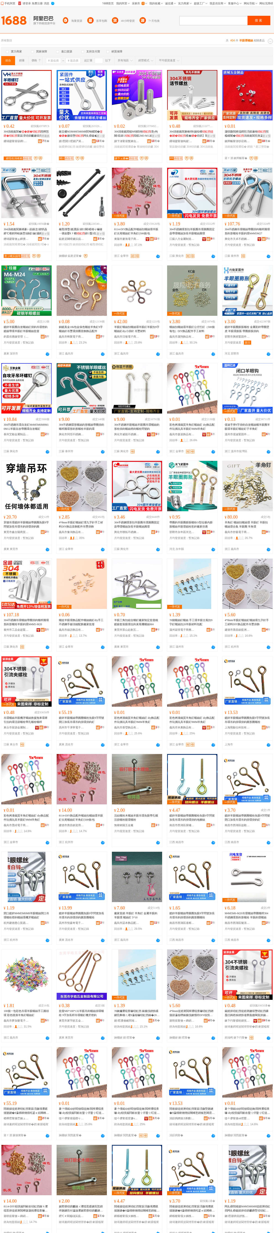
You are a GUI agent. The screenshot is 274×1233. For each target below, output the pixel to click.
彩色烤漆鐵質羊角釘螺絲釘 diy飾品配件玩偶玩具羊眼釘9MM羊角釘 (192, 426)
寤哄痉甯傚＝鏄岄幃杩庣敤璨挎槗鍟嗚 (16, 1216)
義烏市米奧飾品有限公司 (182, 727)
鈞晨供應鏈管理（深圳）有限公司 (16, 336)
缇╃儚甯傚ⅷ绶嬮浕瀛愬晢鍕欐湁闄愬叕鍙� (237, 1118)
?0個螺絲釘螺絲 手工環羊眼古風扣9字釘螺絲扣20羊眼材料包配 (190, 622)
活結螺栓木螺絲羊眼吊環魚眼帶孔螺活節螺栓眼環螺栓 (136, 817)
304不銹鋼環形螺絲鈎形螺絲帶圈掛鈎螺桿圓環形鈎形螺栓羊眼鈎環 (81, 426)
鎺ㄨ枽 (101, 136)
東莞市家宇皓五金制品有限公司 (71, 1020)
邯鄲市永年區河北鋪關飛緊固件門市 (182, 532)
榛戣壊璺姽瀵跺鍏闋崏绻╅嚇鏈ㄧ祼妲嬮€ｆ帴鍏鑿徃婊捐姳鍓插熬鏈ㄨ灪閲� (81, 231)
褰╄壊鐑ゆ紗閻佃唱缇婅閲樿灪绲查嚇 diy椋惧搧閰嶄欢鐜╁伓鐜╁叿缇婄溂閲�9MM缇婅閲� (81, 1111)
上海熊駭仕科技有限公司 (237, 727)
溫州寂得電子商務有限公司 (182, 629)
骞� (45, 141)
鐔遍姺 (45, 136)
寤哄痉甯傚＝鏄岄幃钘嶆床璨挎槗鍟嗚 (182, 1020)
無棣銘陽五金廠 (123, 825)
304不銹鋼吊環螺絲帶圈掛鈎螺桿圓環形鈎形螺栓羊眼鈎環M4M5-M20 (26, 622)
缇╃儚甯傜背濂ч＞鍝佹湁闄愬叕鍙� (126, 1118)
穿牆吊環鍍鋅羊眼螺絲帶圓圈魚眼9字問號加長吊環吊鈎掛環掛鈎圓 (26, 524)
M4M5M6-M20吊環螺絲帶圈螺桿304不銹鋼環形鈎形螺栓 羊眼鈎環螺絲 (246, 915)
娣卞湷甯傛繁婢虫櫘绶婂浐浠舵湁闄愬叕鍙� (126, 141)
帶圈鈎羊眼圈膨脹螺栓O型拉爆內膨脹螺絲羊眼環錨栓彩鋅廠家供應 (191, 524)
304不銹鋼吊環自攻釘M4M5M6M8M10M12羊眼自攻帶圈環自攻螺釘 (26, 426)
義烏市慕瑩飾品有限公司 (126, 727)
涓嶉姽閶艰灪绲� (236, 146)
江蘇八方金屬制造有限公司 (182, 239)
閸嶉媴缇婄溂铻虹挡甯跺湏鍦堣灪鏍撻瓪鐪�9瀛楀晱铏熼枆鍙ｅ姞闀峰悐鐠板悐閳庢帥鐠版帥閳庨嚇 (26, 1111)
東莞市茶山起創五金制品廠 (126, 629)
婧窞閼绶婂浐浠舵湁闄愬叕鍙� (71, 141)
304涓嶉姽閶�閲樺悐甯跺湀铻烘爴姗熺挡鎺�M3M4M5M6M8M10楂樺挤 (26, 134)
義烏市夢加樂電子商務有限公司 (16, 1020)
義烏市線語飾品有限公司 (71, 629)
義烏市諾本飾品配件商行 (126, 923)
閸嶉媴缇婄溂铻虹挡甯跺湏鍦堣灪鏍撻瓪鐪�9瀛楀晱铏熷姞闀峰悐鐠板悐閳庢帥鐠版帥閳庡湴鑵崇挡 (136, 1209)
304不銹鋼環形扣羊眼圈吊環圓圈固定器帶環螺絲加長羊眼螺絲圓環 (192, 231)
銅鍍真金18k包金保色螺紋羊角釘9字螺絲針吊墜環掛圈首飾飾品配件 (81, 329)
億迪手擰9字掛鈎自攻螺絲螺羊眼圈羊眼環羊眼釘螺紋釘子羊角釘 (247, 426)
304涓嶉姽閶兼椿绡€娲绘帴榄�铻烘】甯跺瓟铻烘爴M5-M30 (191, 134)
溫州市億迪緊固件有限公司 (237, 434)
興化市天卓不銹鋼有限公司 (237, 239)
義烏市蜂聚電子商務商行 (71, 336)
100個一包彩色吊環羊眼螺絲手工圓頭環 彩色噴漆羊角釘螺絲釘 (26, 1013)
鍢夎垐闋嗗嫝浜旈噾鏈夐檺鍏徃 (71, 239)
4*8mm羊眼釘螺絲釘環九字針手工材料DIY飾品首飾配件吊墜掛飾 (81, 524)
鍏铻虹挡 (65, 244)
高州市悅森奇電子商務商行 (71, 923)
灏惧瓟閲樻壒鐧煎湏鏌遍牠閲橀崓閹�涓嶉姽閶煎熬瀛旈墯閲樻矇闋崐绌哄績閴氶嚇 (247, 134)
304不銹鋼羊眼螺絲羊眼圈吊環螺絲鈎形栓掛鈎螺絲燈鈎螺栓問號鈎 (136, 426)
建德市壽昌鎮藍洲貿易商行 (237, 629)
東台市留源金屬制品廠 (16, 727)
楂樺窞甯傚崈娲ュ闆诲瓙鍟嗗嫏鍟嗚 (16, 1118)
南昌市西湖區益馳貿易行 (237, 825)
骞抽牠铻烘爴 (145, 146)
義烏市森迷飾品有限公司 (182, 434)
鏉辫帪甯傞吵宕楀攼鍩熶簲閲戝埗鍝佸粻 (237, 141)
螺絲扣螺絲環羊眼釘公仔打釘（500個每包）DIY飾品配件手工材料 (192, 329)
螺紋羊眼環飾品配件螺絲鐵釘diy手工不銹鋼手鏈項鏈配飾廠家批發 (81, 622)
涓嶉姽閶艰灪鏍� (125, 146)
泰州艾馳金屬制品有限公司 (16, 434)
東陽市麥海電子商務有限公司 (126, 239)
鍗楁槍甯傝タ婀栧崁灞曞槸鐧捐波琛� (126, 1216)
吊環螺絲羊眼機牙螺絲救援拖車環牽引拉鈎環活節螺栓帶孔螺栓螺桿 (25, 720)
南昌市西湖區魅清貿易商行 (237, 923)
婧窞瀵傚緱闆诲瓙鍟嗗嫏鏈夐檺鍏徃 (126, 1020)
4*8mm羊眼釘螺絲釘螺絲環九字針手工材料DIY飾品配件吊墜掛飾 (247, 622)
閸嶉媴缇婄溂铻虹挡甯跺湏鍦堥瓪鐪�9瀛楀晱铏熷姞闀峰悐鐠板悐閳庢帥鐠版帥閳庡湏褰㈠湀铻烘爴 (192, 1111)
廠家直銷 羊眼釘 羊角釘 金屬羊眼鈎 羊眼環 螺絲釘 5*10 (135, 915)
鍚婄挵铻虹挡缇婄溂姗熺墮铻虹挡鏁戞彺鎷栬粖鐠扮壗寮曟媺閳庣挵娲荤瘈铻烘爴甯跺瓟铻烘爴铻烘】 (247, 1013)
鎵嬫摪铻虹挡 (67, 146)
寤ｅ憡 (156, 136)
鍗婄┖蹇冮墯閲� (258, 146)
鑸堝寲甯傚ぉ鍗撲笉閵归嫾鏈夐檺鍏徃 (16, 239)
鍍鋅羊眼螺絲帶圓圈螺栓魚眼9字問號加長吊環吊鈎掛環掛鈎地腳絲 (192, 817)
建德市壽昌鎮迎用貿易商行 (71, 825)
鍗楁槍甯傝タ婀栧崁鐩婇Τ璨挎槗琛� (182, 1216)
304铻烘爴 (193, 146)
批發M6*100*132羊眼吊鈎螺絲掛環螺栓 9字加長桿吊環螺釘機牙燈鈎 (81, 1013)
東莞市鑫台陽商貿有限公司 (16, 532)
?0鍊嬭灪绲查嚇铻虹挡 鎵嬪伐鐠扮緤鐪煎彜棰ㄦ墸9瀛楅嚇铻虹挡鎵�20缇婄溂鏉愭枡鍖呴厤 (136, 1013)
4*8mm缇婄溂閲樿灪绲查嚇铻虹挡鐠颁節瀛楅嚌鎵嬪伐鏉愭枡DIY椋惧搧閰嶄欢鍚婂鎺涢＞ (191, 1013)
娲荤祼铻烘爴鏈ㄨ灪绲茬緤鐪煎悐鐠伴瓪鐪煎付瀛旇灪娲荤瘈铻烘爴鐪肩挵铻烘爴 (81, 1209)
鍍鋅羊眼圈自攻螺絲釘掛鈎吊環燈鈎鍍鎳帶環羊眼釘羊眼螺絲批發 (25, 329)
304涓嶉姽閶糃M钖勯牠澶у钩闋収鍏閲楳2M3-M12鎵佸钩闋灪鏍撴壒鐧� (136, 134)
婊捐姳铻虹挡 (81, 244)
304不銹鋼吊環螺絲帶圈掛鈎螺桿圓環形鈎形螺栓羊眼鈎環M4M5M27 (247, 231)
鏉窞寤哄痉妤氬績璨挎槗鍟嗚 (237, 1216)
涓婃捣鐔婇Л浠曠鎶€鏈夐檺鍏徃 (182, 1118)
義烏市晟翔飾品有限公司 (182, 336)
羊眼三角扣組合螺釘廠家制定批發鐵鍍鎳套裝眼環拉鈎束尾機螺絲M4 (136, 622)
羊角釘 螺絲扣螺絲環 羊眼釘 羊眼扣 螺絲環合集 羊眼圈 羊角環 (246, 524)
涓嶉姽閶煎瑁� (36, 244)
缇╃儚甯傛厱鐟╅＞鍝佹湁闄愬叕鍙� (71, 1118)
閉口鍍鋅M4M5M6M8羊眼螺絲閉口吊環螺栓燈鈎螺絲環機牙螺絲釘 (26, 915)
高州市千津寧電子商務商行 (71, 727)
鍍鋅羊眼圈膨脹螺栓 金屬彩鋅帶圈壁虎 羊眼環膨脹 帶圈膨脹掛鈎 (247, 329)
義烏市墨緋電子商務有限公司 (16, 825)
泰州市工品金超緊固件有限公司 (16, 629)
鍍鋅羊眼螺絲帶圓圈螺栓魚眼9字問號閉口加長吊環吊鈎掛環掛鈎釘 (81, 720)
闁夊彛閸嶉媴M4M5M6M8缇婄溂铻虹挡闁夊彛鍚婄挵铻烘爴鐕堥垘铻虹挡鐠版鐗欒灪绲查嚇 (247, 1209)
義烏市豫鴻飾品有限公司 (71, 532)
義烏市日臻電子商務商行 (126, 336)
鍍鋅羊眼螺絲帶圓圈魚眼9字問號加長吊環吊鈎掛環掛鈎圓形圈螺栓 (247, 720)
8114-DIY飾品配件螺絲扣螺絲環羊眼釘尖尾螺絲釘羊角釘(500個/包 (136, 231)
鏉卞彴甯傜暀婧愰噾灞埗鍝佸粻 (237, 1020)
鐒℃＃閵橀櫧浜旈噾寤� (71, 1216)
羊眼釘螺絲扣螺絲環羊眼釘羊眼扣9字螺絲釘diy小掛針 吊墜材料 (136, 329)
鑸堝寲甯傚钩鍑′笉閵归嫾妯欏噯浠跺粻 (182, 141)
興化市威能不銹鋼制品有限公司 (126, 434)
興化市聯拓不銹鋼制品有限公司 (126, 532)
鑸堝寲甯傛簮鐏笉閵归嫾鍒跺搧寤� (16, 141)
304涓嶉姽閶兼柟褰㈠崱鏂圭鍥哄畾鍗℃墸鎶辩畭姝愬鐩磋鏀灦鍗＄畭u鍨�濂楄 (26, 231)
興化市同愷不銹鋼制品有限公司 (71, 434)
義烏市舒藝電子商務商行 (237, 532)
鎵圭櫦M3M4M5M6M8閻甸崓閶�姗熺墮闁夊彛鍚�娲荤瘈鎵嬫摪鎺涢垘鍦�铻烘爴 (81, 134)
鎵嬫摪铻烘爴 (84, 146)
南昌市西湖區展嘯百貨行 (182, 825)
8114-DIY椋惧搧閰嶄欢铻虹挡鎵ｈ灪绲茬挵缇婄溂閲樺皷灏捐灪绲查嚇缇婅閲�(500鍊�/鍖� (26, 1209)
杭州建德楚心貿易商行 (16, 923)
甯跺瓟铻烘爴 (177, 146)
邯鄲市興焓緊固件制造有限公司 (237, 336)
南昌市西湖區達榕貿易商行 (182, 923)
